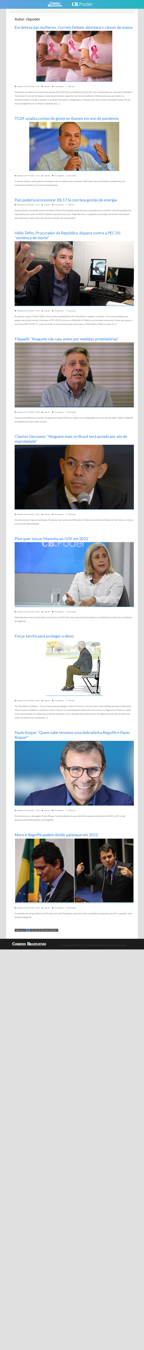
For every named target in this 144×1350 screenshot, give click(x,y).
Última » (54, 935)
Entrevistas (71, 316)
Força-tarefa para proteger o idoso (45, 640)
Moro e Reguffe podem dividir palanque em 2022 (57, 839)
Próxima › (46, 935)
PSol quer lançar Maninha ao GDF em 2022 (52, 543)
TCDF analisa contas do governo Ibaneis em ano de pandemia (68, 123)
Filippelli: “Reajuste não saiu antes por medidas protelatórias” (68, 343)
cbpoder (47, 91)
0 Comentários (59, 91)
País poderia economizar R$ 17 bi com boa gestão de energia (67, 204)
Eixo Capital (72, 180)
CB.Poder (71, 91)
